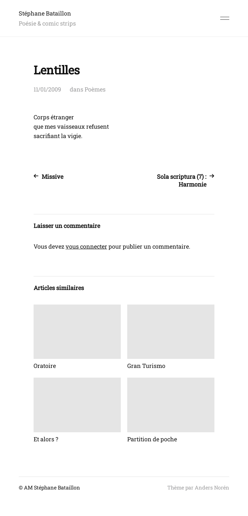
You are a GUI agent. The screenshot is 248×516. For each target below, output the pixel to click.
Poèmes (95, 89)
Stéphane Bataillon (45, 13)
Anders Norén (212, 487)
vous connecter (86, 246)
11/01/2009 (47, 89)
